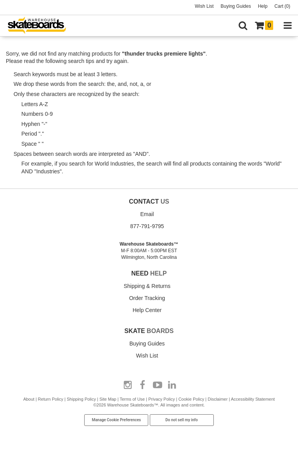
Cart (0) (282, 6)
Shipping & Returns (147, 286)
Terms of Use (132, 399)
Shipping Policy (81, 399)
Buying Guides (236, 6)
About (29, 399)
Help (263, 6)
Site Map (107, 399)
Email (147, 214)
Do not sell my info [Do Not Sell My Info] (181, 420)
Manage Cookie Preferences (116, 420)
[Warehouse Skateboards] (41, 26)
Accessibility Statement (253, 399)
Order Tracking (147, 298)
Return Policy (50, 399)
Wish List (204, 6)
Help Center (147, 310)
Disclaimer (217, 399)
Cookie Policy (191, 399)
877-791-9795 (147, 226)
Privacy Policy (161, 399)
